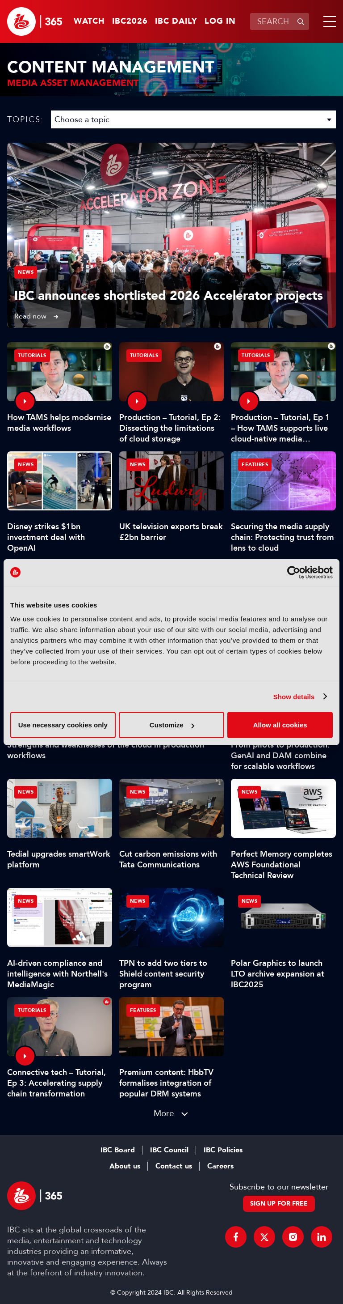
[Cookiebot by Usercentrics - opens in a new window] (294, 572)
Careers (220, 1166)
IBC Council (169, 1150)
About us (124, 1166)
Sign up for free (279, 1203)
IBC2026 (130, 21)
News (25, 272)
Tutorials (32, 355)
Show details (294, 696)
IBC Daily (176, 21)
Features (255, 464)
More (164, 1113)
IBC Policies (223, 1150)
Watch (89, 21)
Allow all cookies (280, 725)
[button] (328, 21)
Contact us (173, 1166)
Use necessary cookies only (63, 725)
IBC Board (117, 1150)
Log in (220, 21)
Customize (172, 725)
